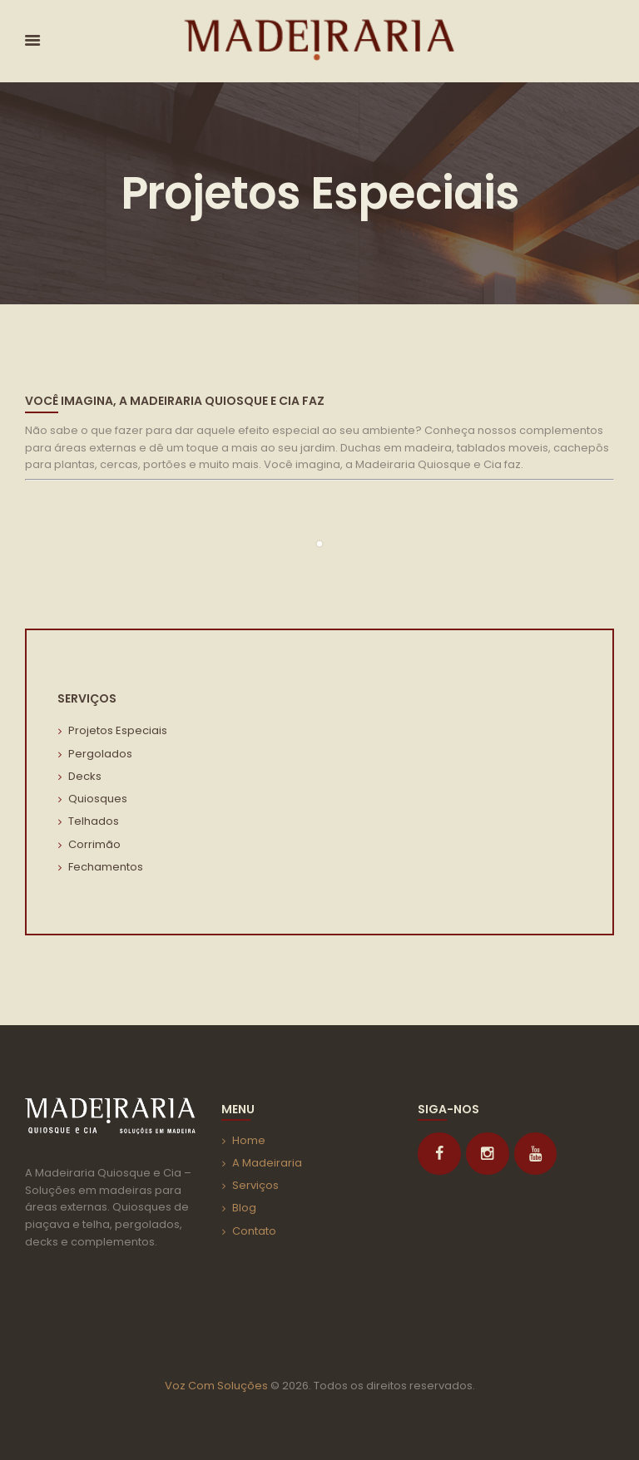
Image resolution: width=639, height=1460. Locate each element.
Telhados (93, 821)
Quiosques (97, 798)
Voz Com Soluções (216, 1385)
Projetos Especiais (117, 730)
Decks (85, 776)
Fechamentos (105, 867)
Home (248, 1140)
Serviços (255, 1185)
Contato (254, 1231)
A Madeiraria (267, 1163)
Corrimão (94, 844)
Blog (244, 1208)
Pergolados (100, 754)
